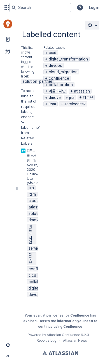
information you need (75, 321)
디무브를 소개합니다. (31, 155)
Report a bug (47, 340)
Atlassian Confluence (63, 335)
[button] (80, 7)
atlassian (82, 91)
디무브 (88, 97)
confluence (59, 78)
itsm (52, 104)
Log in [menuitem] (94, 7)
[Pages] (8, 39)
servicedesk (75, 104)
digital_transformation (68, 59)
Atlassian (60, 352)
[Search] (13, 7)
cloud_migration (63, 72)
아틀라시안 (57, 91)
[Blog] (8, 51)
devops (55, 65)
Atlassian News (75, 340)
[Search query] (40, 7)
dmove (55, 97)
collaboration (61, 84)
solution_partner (37, 81)
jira (71, 97)
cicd (52, 52)
